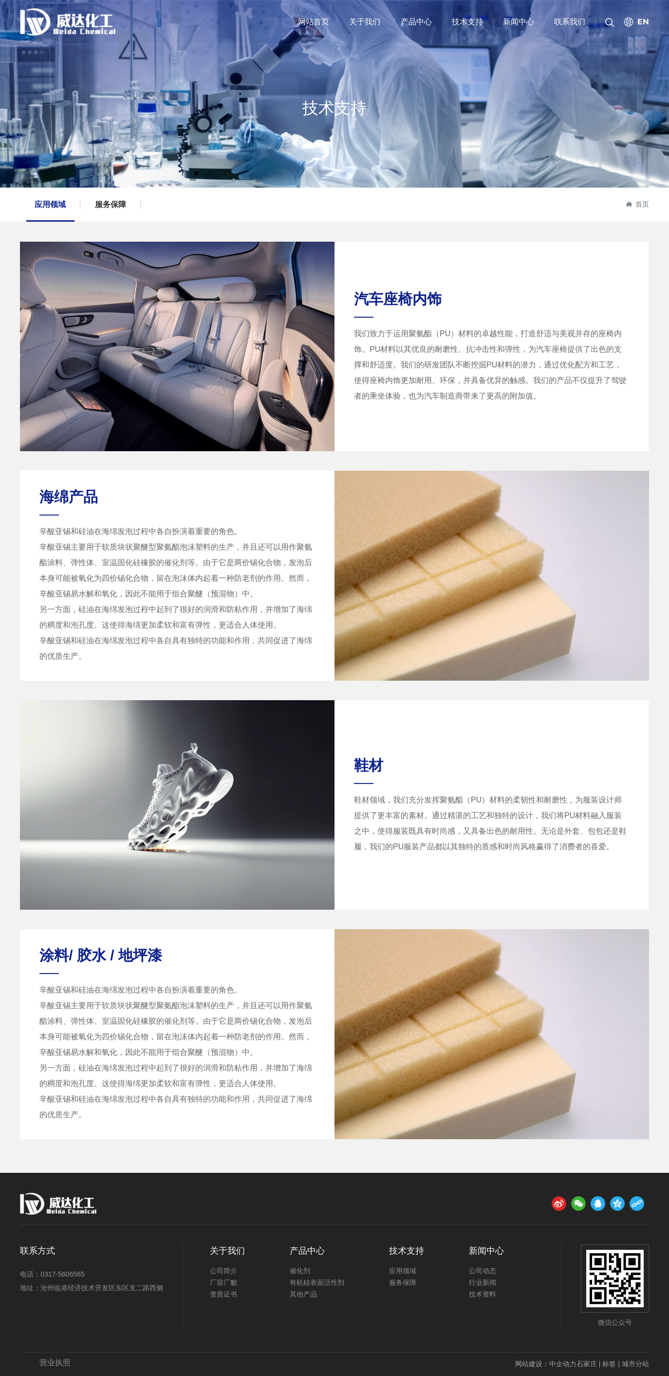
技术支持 (334, 108)
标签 (609, 1364)
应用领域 (50, 204)
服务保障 (110, 204)
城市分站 (635, 1364)
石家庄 (586, 1364)
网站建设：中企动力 (545, 1364)
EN (643, 21)
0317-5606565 (62, 1274)
